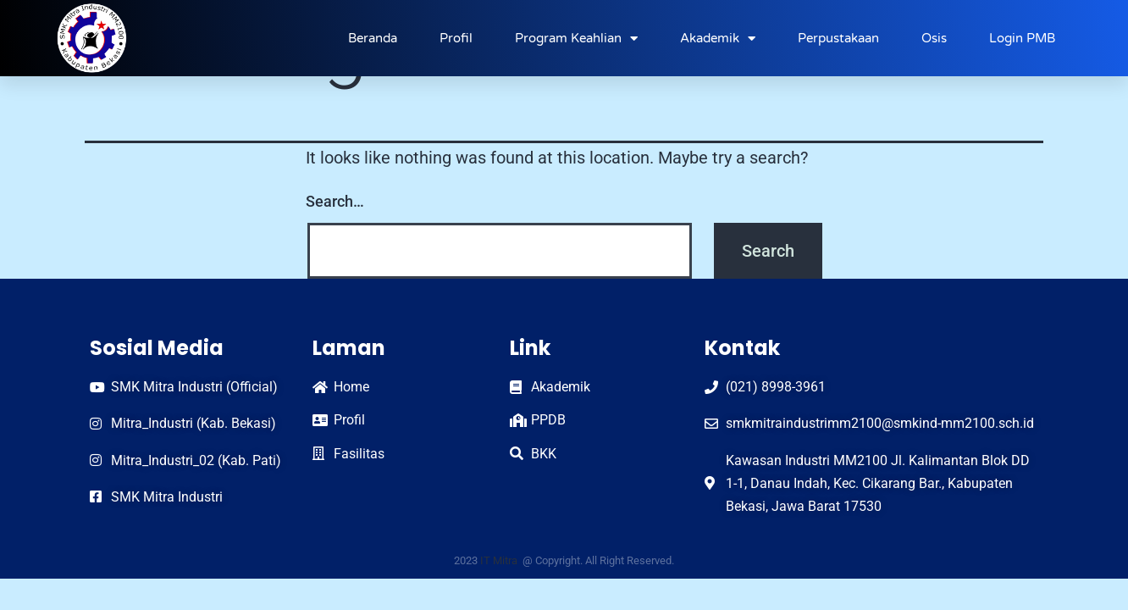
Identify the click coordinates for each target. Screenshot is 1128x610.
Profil (456, 38)
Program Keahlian (576, 38)
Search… (335, 201)
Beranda (372, 38)
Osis (934, 38)
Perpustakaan (838, 38)
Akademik (717, 38)
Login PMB (1022, 38)
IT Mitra (500, 560)
